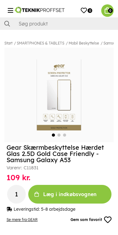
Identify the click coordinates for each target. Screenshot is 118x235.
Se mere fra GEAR (22, 219)
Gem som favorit (90, 219)
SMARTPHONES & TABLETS (40, 43)
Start (8, 43)
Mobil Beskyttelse (84, 43)
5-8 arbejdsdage (58, 209)
